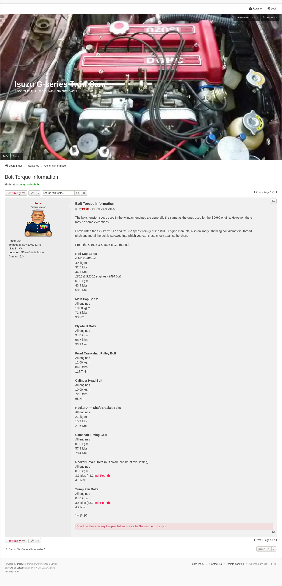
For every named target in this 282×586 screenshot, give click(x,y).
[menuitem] (8, 572)
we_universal (16, 568)
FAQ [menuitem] (5, 156)
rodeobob (33, 184)
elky (22, 184)
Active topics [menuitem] (270, 17)
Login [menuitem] (272, 8)
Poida (38, 203)
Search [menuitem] (17, 156)
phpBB (20, 564)
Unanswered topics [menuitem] (247, 17)
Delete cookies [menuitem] (235, 564)
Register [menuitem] (256, 8)
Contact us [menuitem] (215, 564)
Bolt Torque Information (31, 177)
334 (19, 240)
